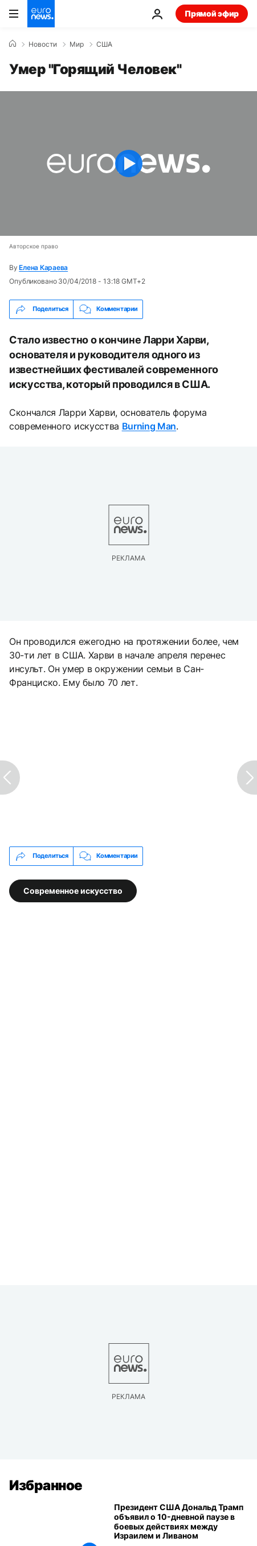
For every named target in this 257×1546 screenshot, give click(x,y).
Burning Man (149, 426)
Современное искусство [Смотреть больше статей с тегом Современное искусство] (73, 890)
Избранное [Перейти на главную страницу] (46, 1485)
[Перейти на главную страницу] (41, 13)
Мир (77, 44)
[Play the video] (128, 163)
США (104, 44)
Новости (42, 44)
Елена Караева (43, 267)
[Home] (12, 44)
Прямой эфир (212, 13)
